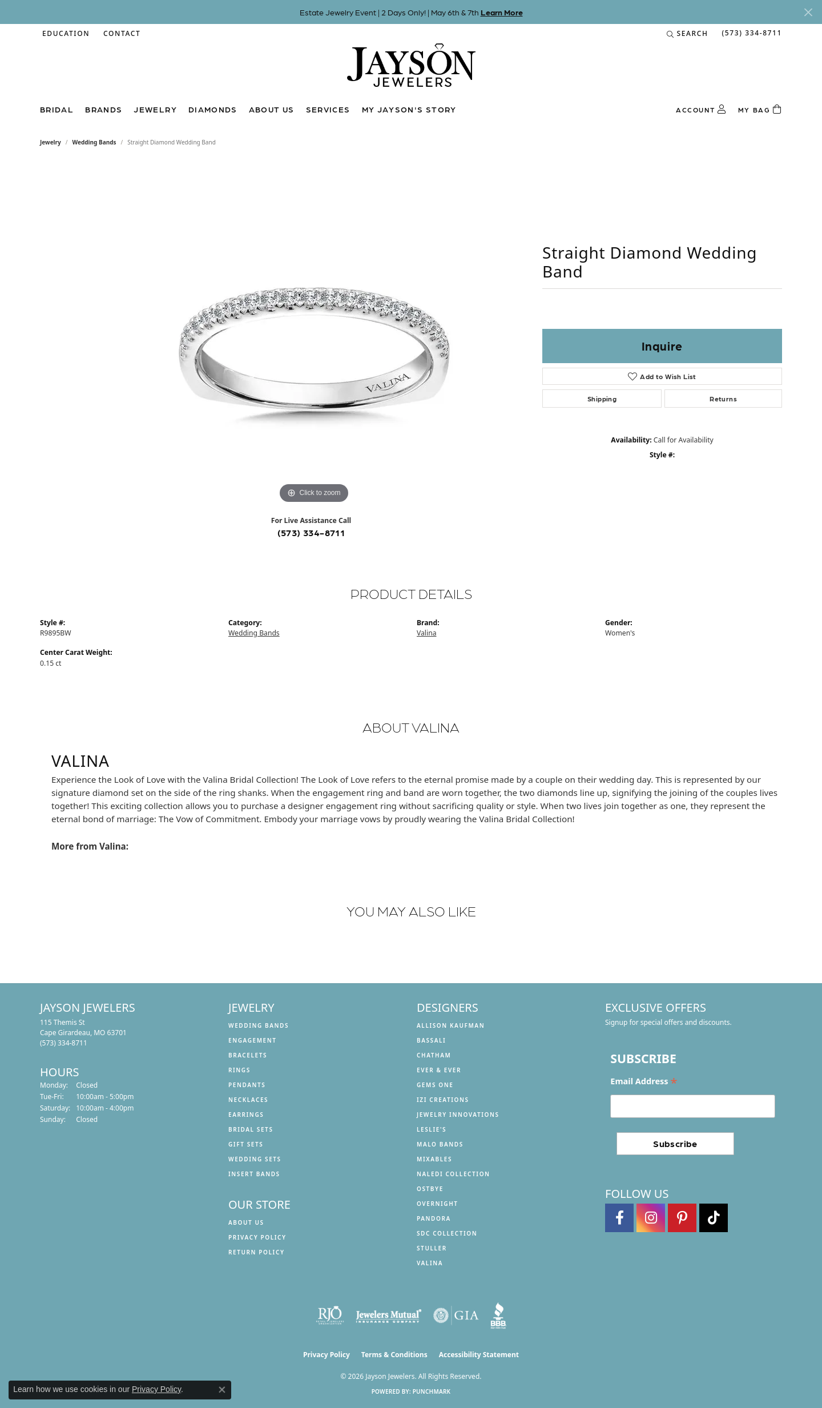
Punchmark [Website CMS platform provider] (432, 1391)
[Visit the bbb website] (498, 1315)
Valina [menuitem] (430, 1263)
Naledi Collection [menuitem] (453, 1174)
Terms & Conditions (394, 1354)
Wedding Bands (94, 142)
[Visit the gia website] (456, 1315)
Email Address (643, 1081)
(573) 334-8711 (311, 532)
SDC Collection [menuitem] (447, 1233)
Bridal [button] (57, 109)
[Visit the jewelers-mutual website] (388, 1315)
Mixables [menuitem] (434, 1159)
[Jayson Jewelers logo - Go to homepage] (411, 70)
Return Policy (256, 1252)
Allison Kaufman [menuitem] (451, 1025)
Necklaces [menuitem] (248, 1100)
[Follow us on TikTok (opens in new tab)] (713, 1218)
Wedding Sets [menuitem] (254, 1159)
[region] (314, 335)
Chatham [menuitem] (434, 1055)
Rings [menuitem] (239, 1070)
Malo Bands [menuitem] (440, 1144)
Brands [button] (103, 109)
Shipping (601, 399)
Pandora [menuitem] (434, 1218)
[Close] (808, 12)
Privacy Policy (257, 1237)
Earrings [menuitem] (246, 1115)
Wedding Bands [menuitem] (258, 1025)
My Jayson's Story (409, 109)
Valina (426, 633)
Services (328, 109)
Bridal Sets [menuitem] (250, 1129)
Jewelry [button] (155, 109)
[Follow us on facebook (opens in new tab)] (619, 1218)
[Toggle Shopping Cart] (760, 109)
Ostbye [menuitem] (430, 1189)
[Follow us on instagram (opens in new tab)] (650, 1218)
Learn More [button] (502, 12)
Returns (723, 399)
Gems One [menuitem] (435, 1085)
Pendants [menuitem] (246, 1085)
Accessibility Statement (479, 1354)
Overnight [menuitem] (437, 1204)
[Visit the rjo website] (330, 1315)
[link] (120, 33)
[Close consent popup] (222, 1389)
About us (272, 109)
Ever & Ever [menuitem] (439, 1070)
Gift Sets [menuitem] (245, 1144)
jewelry (50, 142)
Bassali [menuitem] (431, 1040)
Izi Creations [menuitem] (443, 1100)
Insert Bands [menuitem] (254, 1174)
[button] (65, 33)
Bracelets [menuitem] (247, 1055)
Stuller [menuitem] (432, 1248)
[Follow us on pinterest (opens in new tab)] (682, 1218)
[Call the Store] (63, 1043)
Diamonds (212, 109)
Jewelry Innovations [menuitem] (458, 1115)
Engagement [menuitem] (252, 1040)
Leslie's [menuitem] (431, 1129)
